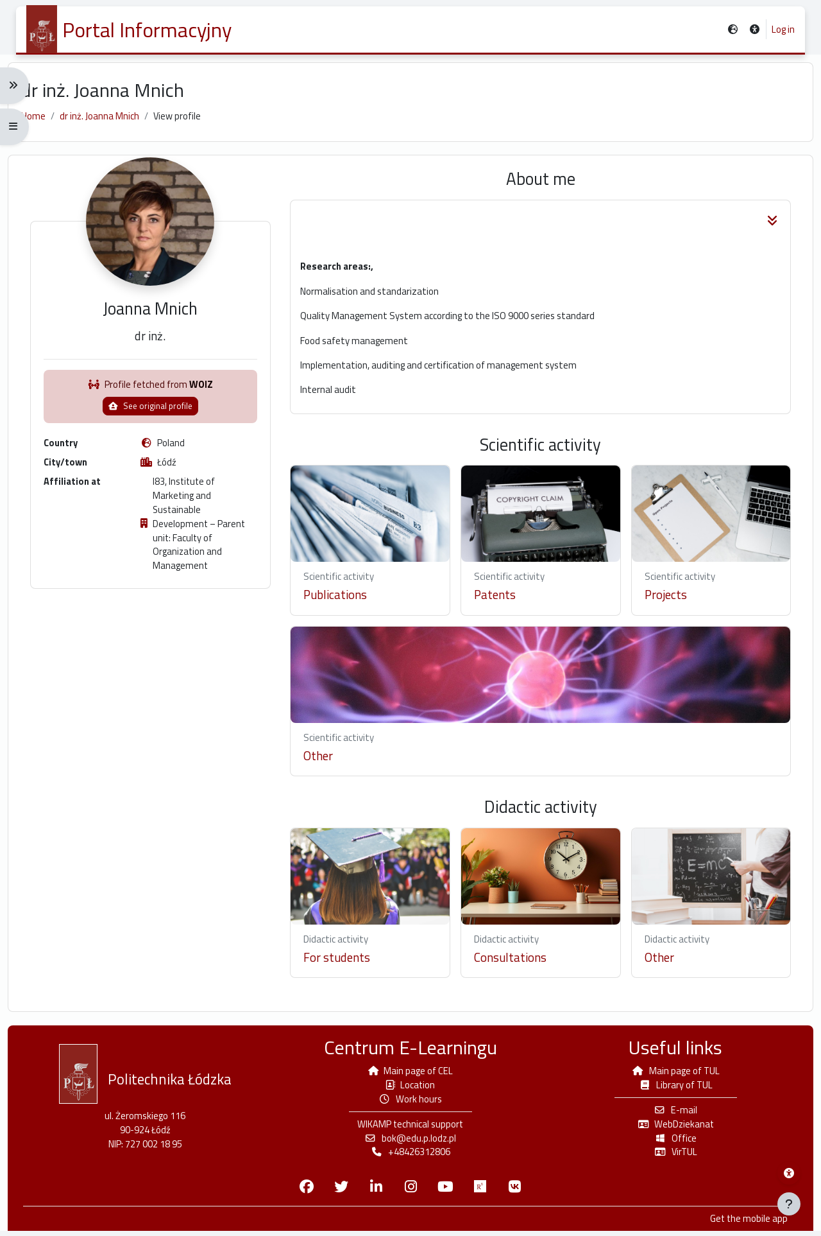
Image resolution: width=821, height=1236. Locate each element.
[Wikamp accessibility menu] (788, 1173)
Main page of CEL (410, 1073)
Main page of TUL (670, 1073)
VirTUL (670, 1156)
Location (410, 1087)
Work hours (410, 1102)
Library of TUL (670, 1087)
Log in (783, 29)
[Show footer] (788, 1203)
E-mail (670, 1113)
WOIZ (207, 402)
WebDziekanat (670, 1127)
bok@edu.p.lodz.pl (410, 1142)
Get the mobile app (739, 1224)
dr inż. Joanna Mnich (108, 121)
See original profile (156, 423)
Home (42, 121)
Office (670, 1142)
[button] (754, 30)
